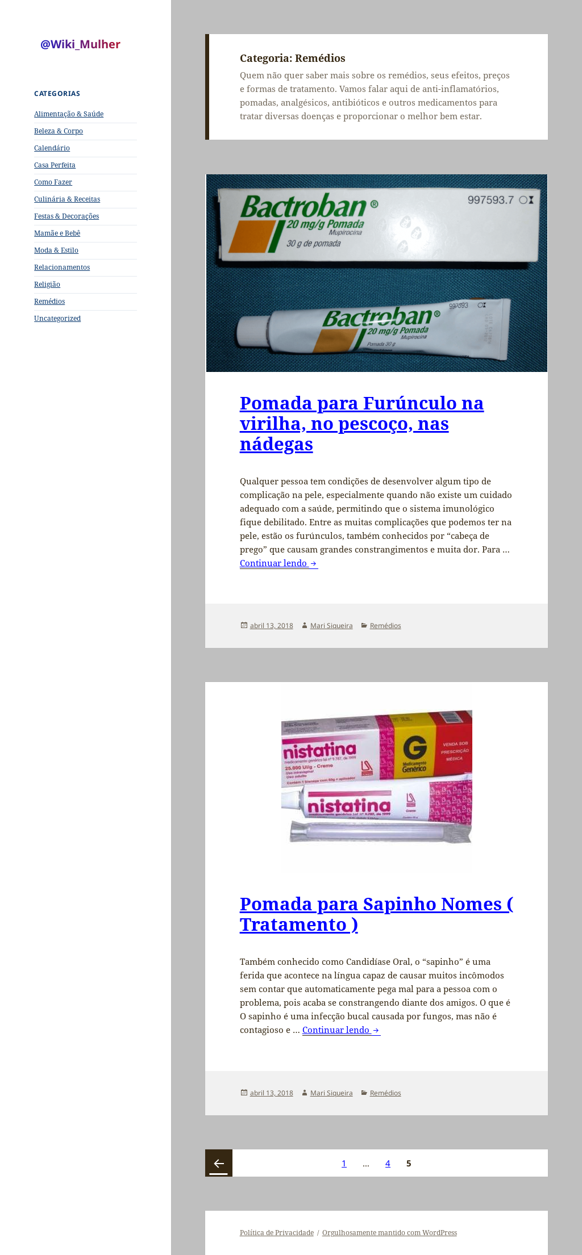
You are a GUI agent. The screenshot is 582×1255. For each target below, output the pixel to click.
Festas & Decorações (66, 216)
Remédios (49, 301)
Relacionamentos (62, 267)
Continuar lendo (279, 562)
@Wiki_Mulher (80, 44)
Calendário (52, 148)
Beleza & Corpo (58, 131)
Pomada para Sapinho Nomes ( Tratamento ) (376, 914)
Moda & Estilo (56, 250)
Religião (47, 284)
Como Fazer (53, 182)
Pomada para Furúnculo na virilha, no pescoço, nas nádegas (362, 423)
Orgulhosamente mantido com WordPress (389, 1232)
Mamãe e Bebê (57, 233)
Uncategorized (57, 318)
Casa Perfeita (55, 165)
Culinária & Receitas (67, 199)
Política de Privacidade (277, 1232)
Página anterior (218, 1163)
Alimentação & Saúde (68, 114)
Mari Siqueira (331, 625)
